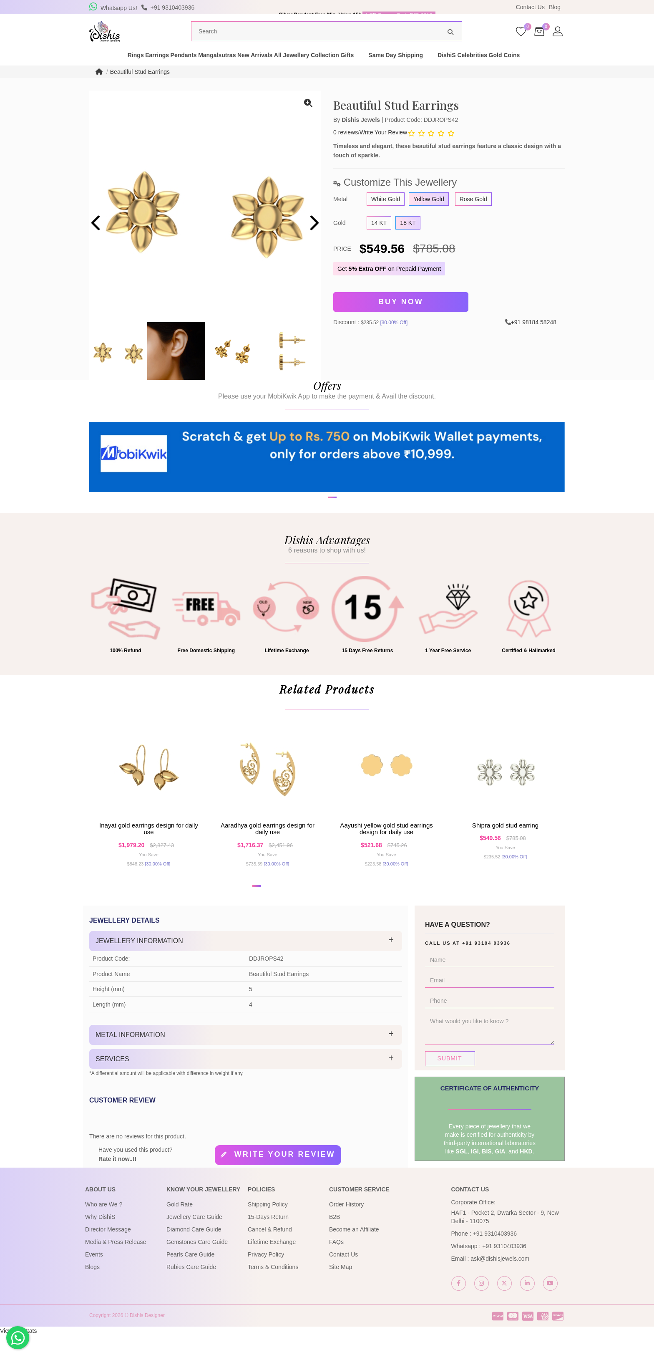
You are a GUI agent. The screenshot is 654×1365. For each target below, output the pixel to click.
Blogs (92, 1296)
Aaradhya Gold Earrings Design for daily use (267, 852)
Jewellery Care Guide (194, 1246)
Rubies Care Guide (191, 1296)
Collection (362, 68)
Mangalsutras (214, 68)
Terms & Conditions (273, 1296)
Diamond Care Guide (193, 1259)
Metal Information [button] (130, 1064)
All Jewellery (315, 68)
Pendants (168, 68)
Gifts (397, 68)
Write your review (284, 1184)
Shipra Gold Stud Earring (505, 849)
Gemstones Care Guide (197, 1271)
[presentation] (96, 237)
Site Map (340, 1296)
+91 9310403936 (495, 1263)
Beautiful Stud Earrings (140, 85)
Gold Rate (179, 1234)
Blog (555, 7)
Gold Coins (567, 68)
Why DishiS (100, 1246)
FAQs (336, 1271)
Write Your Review (383, 146)
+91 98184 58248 (533, 333)
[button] (321, 552)
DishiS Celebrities (512, 68)
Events (94, 1284)
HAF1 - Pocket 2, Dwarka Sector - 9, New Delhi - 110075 (505, 1246)
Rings (94, 68)
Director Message (108, 1259)
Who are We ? (103, 1234)
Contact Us (530, 7)
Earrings (128, 68)
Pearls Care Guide (190, 1284)
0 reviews (345, 146)
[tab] (245, 971)
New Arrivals (265, 68)
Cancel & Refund (270, 1259)
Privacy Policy (266, 1284)
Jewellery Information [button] (139, 970)
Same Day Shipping (445, 68)
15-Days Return (268, 1246)
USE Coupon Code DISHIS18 (399, 7)
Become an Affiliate (354, 1259)
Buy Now (400, 314)
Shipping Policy (268, 1234)
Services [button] (112, 1088)
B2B (334, 1246)
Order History (346, 1234)
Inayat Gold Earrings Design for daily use (148, 852)
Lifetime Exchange (272, 1271)
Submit (450, 1088)
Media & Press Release (115, 1271)
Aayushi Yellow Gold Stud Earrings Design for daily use (386, 852)
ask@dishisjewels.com (499, 1288)
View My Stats (18, 1360)
